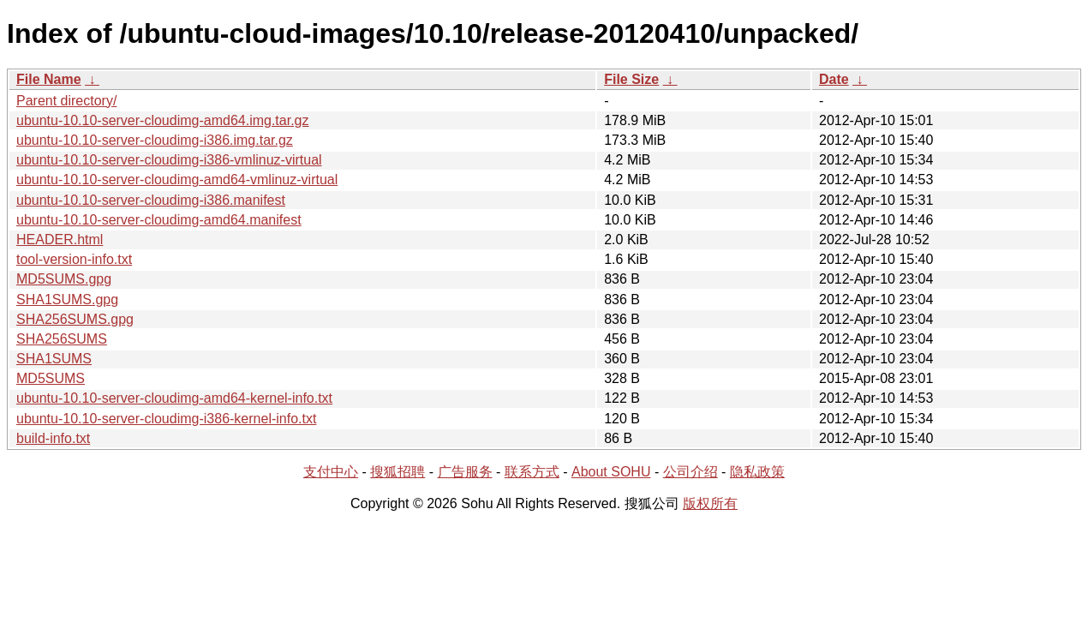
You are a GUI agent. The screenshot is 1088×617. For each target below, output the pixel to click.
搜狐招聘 (397, 471)
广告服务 (465, 471)
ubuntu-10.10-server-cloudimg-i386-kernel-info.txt (166, 418)
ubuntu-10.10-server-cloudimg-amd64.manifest (159, 220)
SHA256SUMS (61, 339)
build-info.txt (53, 438)
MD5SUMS (50, 378)
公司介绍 (690, 471)
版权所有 (710, 503)
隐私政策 (757, 471)
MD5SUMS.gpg (63, 279)
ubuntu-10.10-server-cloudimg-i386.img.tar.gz (154, 140)
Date (834, 79)
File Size (631, 79)
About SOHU (610, 471)
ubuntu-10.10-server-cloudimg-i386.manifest (150, 200)
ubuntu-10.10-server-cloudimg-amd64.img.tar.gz (162, 120)
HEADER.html (59, 239)
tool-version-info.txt (74, 259)
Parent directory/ (66, 100)
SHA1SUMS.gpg (67, 299)
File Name (48, 79)
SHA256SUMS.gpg (75, 319)
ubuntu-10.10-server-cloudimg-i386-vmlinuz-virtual (169, 160)
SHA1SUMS (54, 358)
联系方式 (532, 471)
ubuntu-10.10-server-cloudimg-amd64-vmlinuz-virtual (177, 179)
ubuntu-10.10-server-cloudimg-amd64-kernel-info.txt (174, 398)
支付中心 (330, 471)
